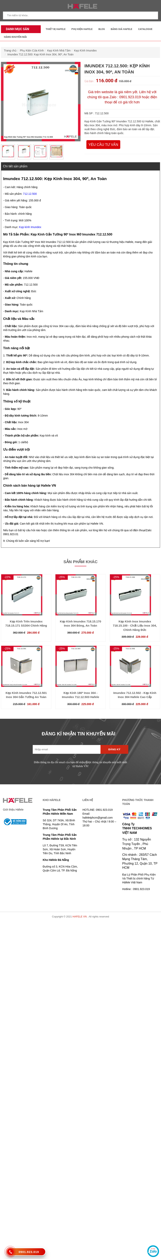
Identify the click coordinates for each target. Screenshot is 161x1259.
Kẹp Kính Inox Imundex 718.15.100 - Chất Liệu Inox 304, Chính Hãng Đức (135, 625)
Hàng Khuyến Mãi (15, 36)
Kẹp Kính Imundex (85, 50)
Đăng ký (114, 749)
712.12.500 (30, 193)
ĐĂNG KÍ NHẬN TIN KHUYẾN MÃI (78, 733)
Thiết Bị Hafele (56, 29)
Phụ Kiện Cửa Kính (32, 50)
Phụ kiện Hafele (82, 29)
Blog (102, 29)
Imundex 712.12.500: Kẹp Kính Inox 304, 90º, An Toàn (40, 54)
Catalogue (145, 29)
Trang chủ (10, 50)
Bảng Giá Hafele (121, 29)
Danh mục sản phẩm (16, 30)
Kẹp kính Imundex (30, 227)
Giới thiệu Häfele (13, 809)
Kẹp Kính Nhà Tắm (59, 50)
